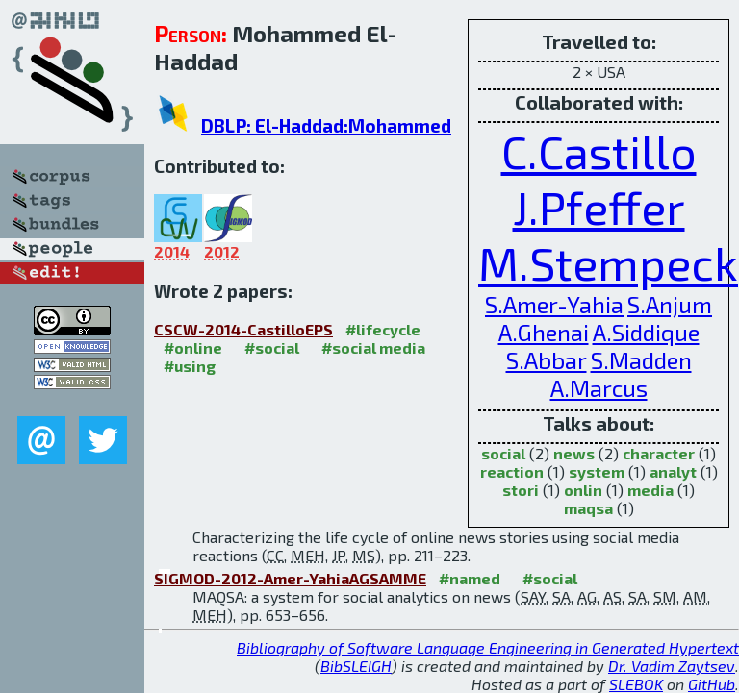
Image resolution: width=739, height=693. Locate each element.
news (574, 453)
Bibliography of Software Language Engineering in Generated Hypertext (488, 647)
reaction (512, 471)
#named (469, 578)
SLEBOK (636, 684)
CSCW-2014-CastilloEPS (243, 329)
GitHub (711, 684)
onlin (583, 490)
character (659, 453)
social (503, 453)
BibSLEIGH (356, 665)
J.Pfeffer (599, 207)
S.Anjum (669, 304)
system (596, 471)
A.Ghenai (543, 332)
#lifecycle (382, 329)
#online (193, 347)
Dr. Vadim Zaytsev (671, 665)
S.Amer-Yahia (554, 304)
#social (271, 347)
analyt (673, 471)
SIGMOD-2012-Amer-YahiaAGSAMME (290, 578)
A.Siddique (646, 332)
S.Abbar (546, 360)
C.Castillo (599, 151)
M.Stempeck (608, 262)
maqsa (588, 508)
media (650, 490)
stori (520, 490)
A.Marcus (599, 388)
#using (190, 366)
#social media (373, 347)
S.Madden (641, 360)
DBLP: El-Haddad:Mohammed (326, 125)
